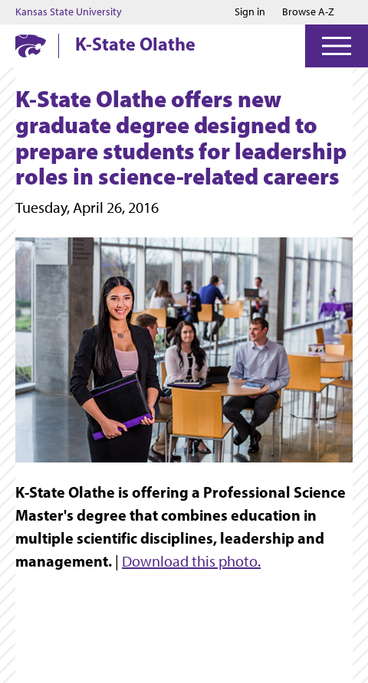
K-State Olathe (135, 43)
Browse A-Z (308, 11)
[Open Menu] (336, 46)
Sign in (250, 12)
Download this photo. (191, 561)
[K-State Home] (30, 45)
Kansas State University (68, 12)
